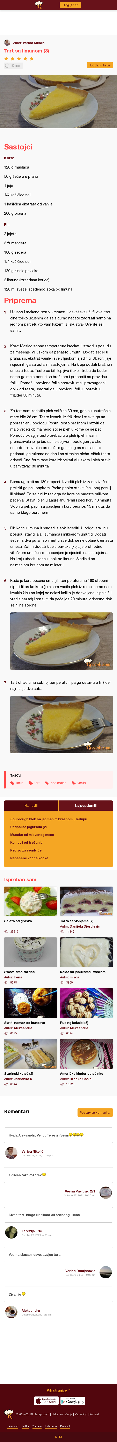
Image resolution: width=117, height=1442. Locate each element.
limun (19, 783)
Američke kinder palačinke (86, 1062)
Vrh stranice (57, 1390)
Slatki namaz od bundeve (30, 1011)
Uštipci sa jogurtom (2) (28, 827)
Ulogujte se (70, 5)
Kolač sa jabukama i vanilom (86, 961)
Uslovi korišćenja (62, 1414)
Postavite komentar (95, 1112)
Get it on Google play (72, 1400)
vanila (82, 783)
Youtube (37, 1426)
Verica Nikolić (34, 43)
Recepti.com (9, 1414)
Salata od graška (30, 910)
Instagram (51, 1426)
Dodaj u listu (100, 65)
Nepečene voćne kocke (29, 858)
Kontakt (94, 1414)
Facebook (12, 1426)
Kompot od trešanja (26, 842)
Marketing (81, 1414)
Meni (58, 1437)
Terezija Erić (32, 1231)
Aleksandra (31, 1310)
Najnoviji (31, 805)
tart (37, 783)
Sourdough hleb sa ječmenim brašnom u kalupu (48, 819)
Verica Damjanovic (80, 1271)
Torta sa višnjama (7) (86, 910)
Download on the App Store (46, 1400)
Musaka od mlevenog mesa (32, 835)
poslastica (58, 783)
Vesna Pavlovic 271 (80, 1191)
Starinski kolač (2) (30, 1062)
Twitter (25, 1426)
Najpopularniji (86, 805)
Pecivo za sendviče (26, 850)
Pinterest (65, 1426)
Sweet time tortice (30, 961)
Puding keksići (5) (86, 1011)
